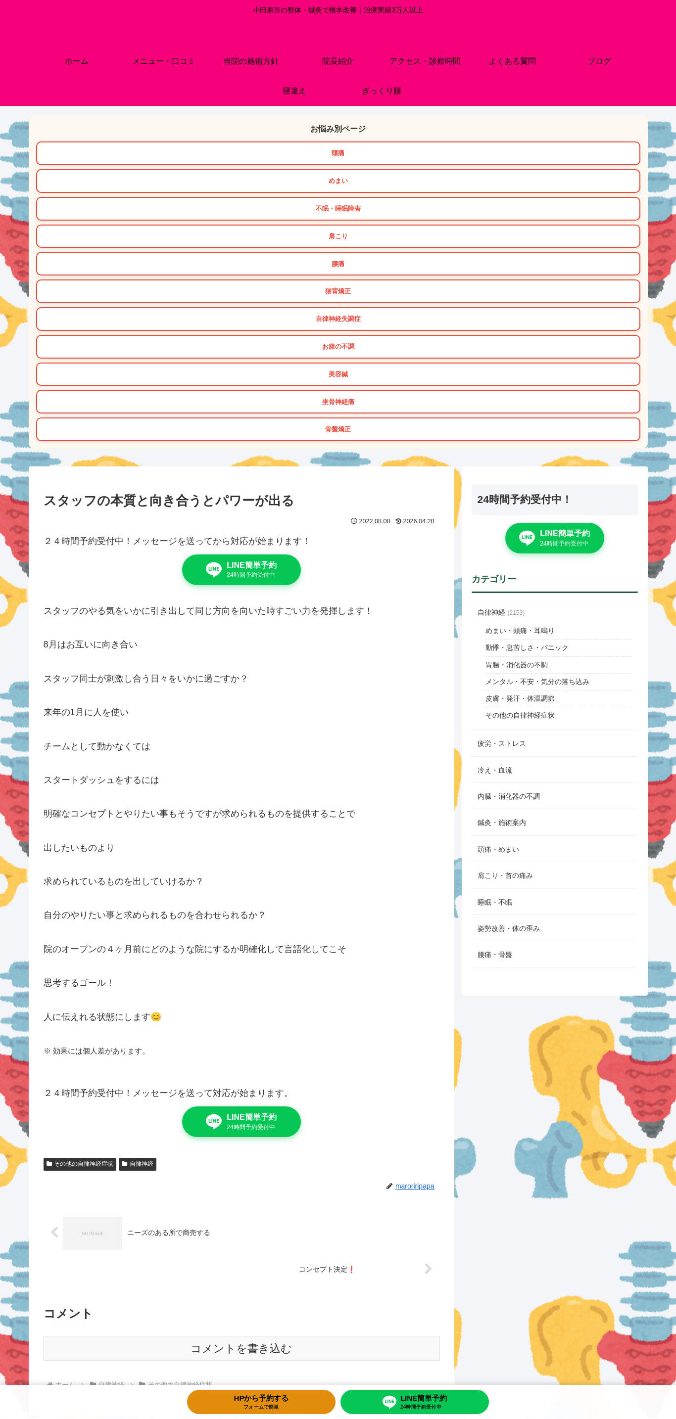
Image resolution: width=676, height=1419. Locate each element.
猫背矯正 (541, 184)
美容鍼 (541, 215)
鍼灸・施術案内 (502, 640)
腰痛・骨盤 (495, 772)
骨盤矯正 (490, 245)
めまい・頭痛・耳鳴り (520, 448)
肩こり (135, 184)
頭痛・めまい (498, 667)
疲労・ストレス (502, 561)
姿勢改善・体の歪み (509, 746)
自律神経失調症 (135, 215)
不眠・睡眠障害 (541, 154)
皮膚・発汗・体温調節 (520, 516)
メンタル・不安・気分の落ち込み (537, 499)
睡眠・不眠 (495, 719)
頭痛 (135, 154)
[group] (108, 1287)
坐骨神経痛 (186, 245)
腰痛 (338, 184)
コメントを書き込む (241, 1166)
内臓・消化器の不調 (509, 614)
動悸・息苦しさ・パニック (527, 465)
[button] (630, 1286)
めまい (338, 154)
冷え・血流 (495, 588)
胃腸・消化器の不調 (516, 482)
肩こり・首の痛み (505, 693)
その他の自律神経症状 (80, 981)
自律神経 (137, 981)
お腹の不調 (338, 215)
